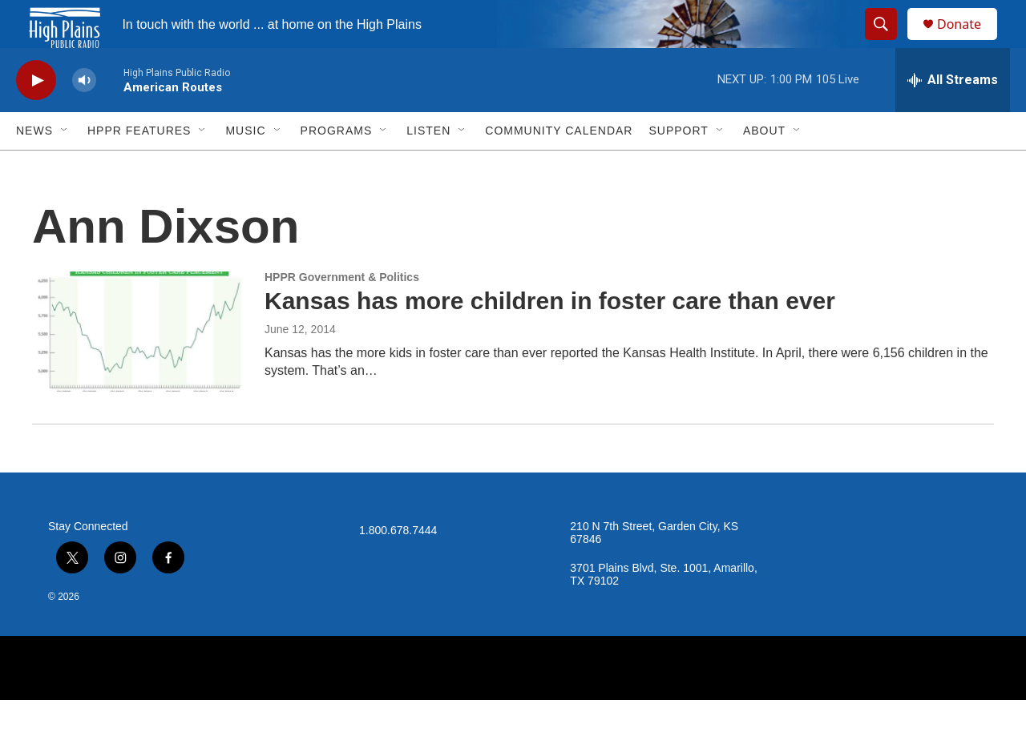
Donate (969, 42)
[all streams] (952, 116)
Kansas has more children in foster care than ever (550, 337)
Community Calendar (558, 166)
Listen (428, 166)
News (34, 166)
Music (245, 166)
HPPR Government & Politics (342, 313)
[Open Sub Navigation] (65, 166)
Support (678, 166)
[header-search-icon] (888, 42)
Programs (337, 166)
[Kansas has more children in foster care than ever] (140, 368)
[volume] (84, 117)
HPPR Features (139, 166)
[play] (36, 116)
